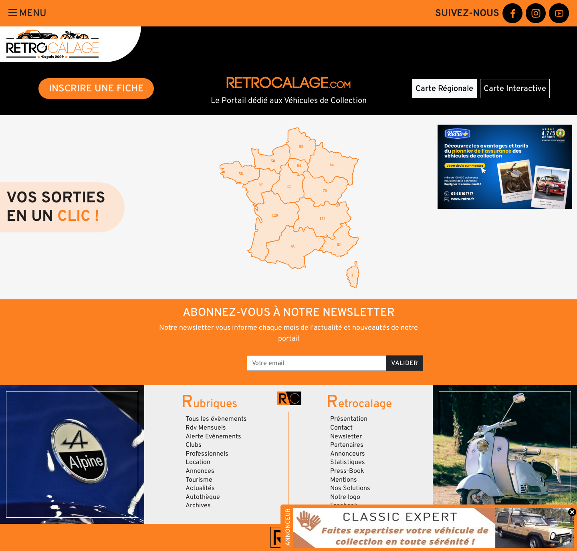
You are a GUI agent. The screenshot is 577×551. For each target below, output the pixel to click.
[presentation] (184, 360)
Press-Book (347, 470)
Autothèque (203, 496)
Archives (198, 505)
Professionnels (207, 453)
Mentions (343, 479)
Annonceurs (347, 453)
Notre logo (345, 496)
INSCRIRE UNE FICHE (96, 88)
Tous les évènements (216, 418)
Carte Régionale (444, 88)
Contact (341, 427)
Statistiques (347, 462)
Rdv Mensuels (206, 427)
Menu (27, 13)
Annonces (200, 470)
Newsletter (346, 436)
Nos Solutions (350, 488)
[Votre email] (316, 363)
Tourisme (199, 479)
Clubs (194, 444)
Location (198, 462)
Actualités (200, 488)
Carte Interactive (515, 88)
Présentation (348, 418)
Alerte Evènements (213, 436)
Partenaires (346, 444)
